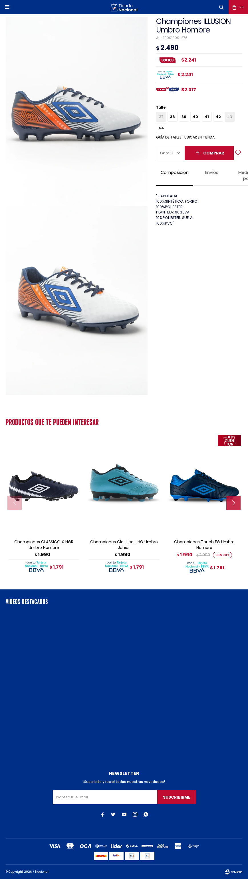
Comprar (213, 153)
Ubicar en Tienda (199, 137)
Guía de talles (169, 137)
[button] (221, 7)
